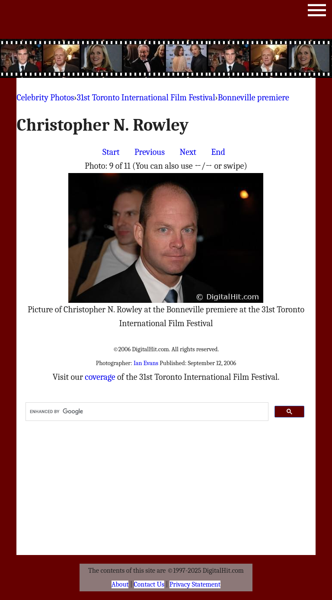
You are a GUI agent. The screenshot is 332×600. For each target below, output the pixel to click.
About (120, 584)
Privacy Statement (194, 584)
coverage (100, 377)
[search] (146, 412)
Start (110, 152)
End (218, 152)
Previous (149, 152)
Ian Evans (146, 363)
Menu (317, 12)
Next (187, 152)
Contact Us (149, 584)
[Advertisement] (166, 58)
